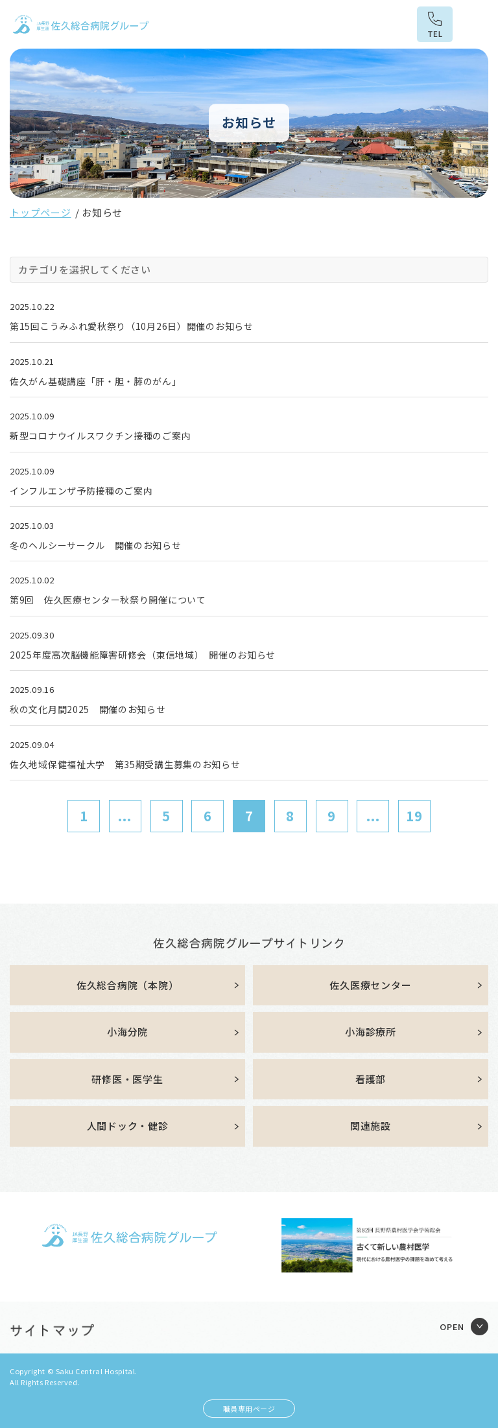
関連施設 (370, 1125)
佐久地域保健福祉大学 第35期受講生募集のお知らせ (125, 764)
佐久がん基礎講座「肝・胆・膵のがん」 (96, 381)
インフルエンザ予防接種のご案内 (81, 490)
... (125, 815)
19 (414, 815)
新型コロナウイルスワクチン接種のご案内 (100, 435)
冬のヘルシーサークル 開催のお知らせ (96, 545)
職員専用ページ (249, 1408)
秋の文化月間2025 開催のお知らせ (88, 709)
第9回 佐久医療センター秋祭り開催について (108, 599)
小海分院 (127, 1031)
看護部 (370, 1079)
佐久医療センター (370, 985)
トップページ (40, 212)
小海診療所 (370, 1031)
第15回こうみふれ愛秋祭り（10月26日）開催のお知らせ (132, 326)
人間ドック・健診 (128, 1125)
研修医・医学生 (127, 1079)
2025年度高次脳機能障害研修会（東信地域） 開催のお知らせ (143, 654)
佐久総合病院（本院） (128, 985)
